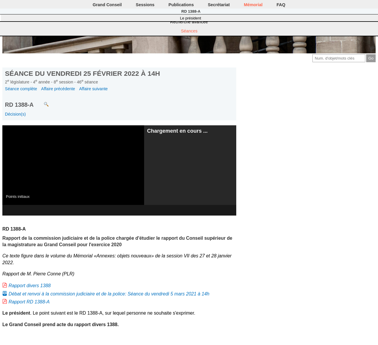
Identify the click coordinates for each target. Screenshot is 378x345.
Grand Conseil (107, 4)
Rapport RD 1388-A (29, 301)
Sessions (145, 4)
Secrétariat (219, 4)
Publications (181, 4)
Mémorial (253, 4)
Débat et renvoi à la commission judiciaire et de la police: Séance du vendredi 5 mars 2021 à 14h (109, 293)
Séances (189, 31)
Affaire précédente (58, 88)
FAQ (281, 4)
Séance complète (21, 88)
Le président (190, 18)
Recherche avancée (189, 21)
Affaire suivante (93, 88)
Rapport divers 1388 (30, 285)
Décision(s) (15, 114)
